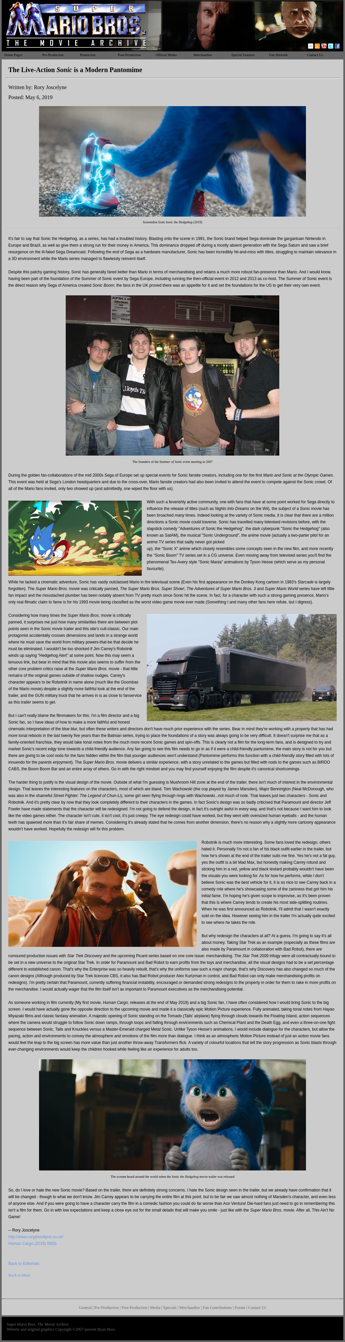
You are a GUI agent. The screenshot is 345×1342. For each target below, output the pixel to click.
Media (155, 1307)
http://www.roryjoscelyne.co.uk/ (35, 1237)
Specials (170, 1307)
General (85, 1307)
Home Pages (13, 55)
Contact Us (315, 55)
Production (88, 55)
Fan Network (278, 55)
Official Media (166, 55)
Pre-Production (53, 55)
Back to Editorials (23, 1263)
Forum (240, 1307)
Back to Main (19, 1275)
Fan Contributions (217, 1307)
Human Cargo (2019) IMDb (32, 1243)
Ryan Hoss (106, 1329)
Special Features (243, 55)
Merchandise (203, 55)
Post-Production (129, 55)
